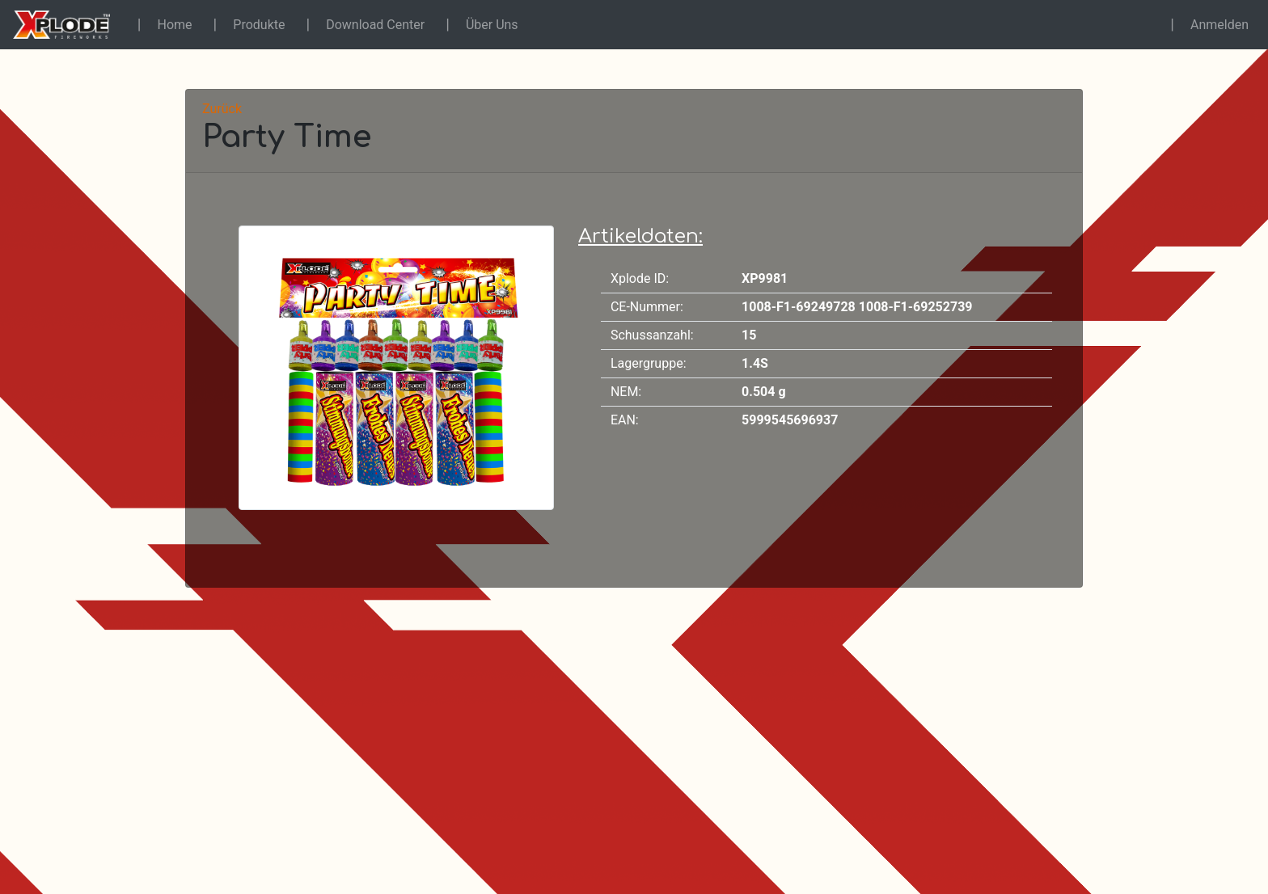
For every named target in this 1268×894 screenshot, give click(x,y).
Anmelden (1219, 24)
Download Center (375, 24)
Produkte (259, 24)
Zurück (222, 108)
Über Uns (492, 24)
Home (175, 24)
